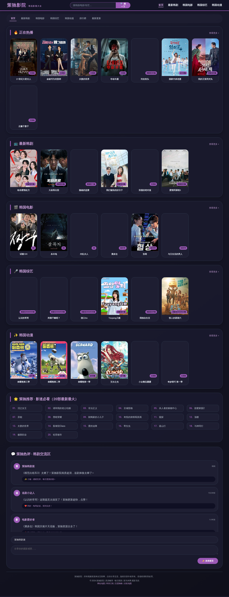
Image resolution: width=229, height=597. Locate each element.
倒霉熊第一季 (84, 382)
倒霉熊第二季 (54, 382)
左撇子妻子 (23, 126)
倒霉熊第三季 (23, 382)
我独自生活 (145, 318)
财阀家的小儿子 (93, 417)
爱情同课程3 (175, 190)
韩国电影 (188, 5)
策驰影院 (24, 5)
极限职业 (20, 435)
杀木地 (54, 254)
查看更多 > (214, 33)
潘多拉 (114, 254)
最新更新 (96, 18)
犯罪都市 (55, 435)
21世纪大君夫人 (23, 79)
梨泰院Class (56, 426)
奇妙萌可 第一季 (175, 382)
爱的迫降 (90, 426)
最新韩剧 (173, 5)
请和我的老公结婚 (59, 408)
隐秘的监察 (84, 190)
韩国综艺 (202, 5)
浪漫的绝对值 (145, 190)
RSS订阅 (110, 584)
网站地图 (101, 584)
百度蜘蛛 (119, 584)
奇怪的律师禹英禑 (130, 417)
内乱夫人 (84, 254)
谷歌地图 (128, 584)
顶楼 (194, 417)
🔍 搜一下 (123, 5)
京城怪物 (126, 408)
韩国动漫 (217, 5)
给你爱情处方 (23, 190)
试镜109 (23, 254)
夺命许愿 (114, 79)
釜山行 (160, 426)
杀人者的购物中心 (165, 408)
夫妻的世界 (84, 79)
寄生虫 (124, 426)
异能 (17, 417)
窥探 (158, 417)
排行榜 (83, 18)
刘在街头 (145, 79)
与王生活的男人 (175, 254)
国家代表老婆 (175, 79)
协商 (145, 254)
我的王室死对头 (205, 79)
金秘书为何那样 (54, 79)
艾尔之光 (114, 382)
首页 (160, 5)
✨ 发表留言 (208, 562)
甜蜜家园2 (197, 408)
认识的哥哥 (23, 318)
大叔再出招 (54, 190)
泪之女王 (20, 408)
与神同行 (196, 426)
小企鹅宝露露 (145, 382)
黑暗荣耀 (55, 417)
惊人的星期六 (175, 318)
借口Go (84, 318)
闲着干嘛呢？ (54, 318)
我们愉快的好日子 (114, 190)
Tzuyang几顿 (115, 318)
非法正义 (90, 408)
